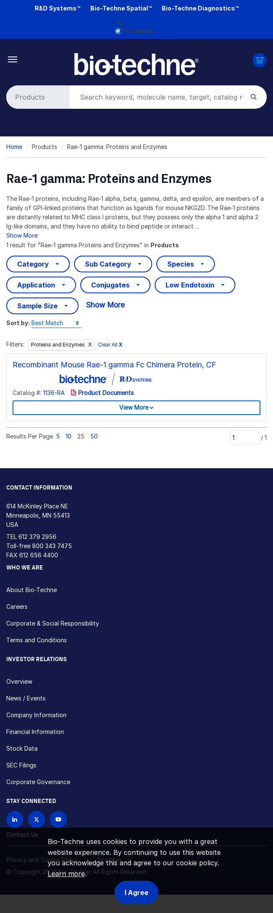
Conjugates (110, 285)
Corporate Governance (38, 781)
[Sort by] (56, 323)
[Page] (244, 438)
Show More (22, 235)
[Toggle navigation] (12, 58)
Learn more (66, 873)
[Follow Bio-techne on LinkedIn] (14, 819)
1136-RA (54, 392)
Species (180, 264)
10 (68, 436)
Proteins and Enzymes (58, 344)
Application (36, 285)
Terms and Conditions (36, 640)
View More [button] (133, 407)
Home (14, 146)
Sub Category (108, 264)
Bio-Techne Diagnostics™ (200, 8)
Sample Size (37, 306)
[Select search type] (36, 97)
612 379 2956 (37, 536)
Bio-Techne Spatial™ (121, 8)
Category (33, 264)
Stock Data (22, 748)
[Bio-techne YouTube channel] (58, 819)
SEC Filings (21, 765)
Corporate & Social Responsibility (52, 623)
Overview (19, 681)
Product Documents (102, 392)
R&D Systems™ (57, 8)
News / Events (26, 698)
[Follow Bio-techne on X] (36, 819)
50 (94, 436)
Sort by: (18, 322)
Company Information (36, 714)
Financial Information (35, 731)
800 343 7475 (52, 545)
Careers (17, 606)
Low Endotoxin (190, 285)
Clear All (110, 344)
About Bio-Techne (31, 589)
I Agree (136, 892)
